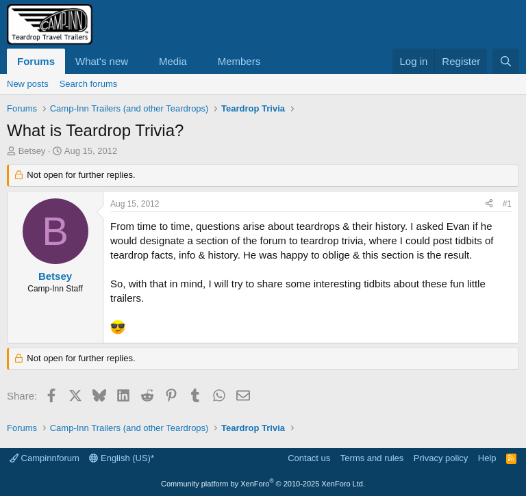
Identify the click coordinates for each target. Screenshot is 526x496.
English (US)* (121, 458)
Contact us (309, 458)
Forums (36, 61)
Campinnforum (44, 458)
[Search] (505, 61)
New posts (28, 84)
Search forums (89, 84)
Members (239, 61)
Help (487, 458)
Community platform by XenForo (263, 484)
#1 (507, 204)
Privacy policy (441, 458)
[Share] (489, 204)
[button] (139, 61)
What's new (101, 61)
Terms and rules (371, 458)
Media (173, 61)
